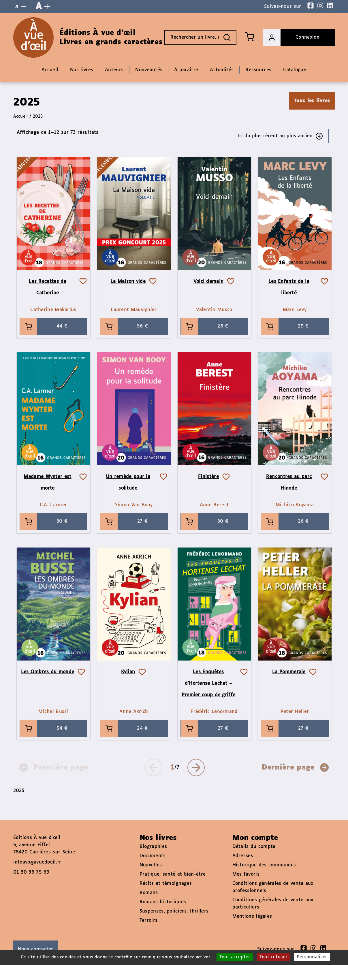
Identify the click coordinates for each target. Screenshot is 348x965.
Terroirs (148, 920)
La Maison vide (128, 281)
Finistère (208, 476)
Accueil (20, 116)
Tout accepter (234, 957)
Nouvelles (151, 865)
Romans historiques (163, 902)
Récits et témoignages (166, 883)
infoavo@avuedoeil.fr (37, 862)
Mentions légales (252, 916)
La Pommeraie (289, 671)
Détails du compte (254, 846)
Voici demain (208, 281)
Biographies (153, 846)
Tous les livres (312, 100)
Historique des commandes (264, 865)
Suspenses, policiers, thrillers (174, 911)
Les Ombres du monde (47, 671)
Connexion (291, 37)
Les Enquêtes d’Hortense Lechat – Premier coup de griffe (209, 683)
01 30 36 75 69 (31, 872)
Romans (149, 892)
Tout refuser (273, 957)
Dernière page (295, 767)
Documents (153, 855)
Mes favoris (245, 874)
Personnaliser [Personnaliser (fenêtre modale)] (312, 957)
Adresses (242, 855)
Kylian (128, 671)
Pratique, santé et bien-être (173, 874)
